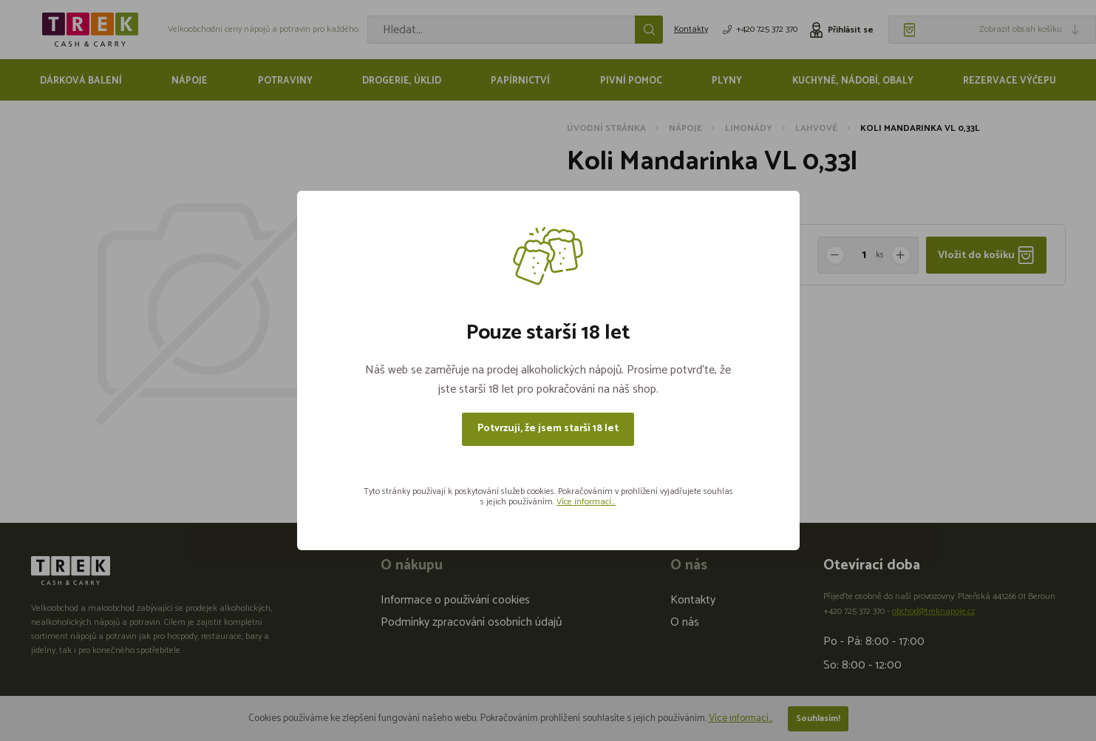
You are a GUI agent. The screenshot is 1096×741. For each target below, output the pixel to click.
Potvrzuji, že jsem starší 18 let (548, 428)
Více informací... (586, 502)
